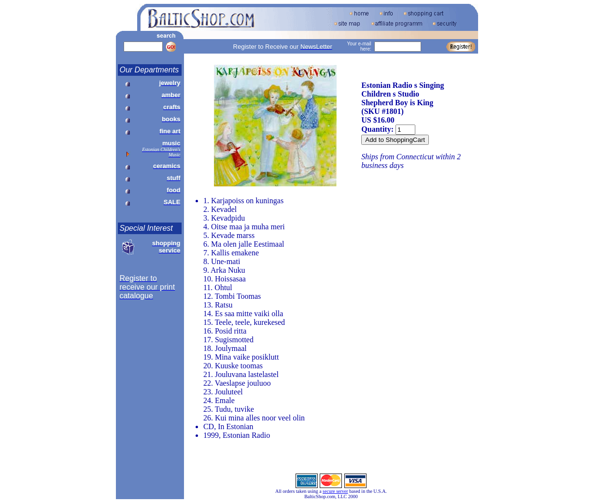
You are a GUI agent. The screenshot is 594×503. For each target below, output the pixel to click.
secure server (335, 491)
